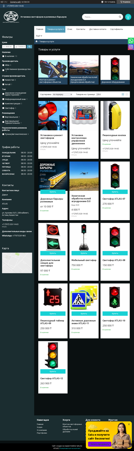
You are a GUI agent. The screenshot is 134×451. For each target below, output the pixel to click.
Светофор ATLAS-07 (114, 199)
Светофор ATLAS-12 (51, 378)
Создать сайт (15, 2)
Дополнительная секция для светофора (50, 263)
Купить (53, 192)
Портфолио (42, 433)
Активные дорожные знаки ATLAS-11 (84, 322)
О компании (42, 430)
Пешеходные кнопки (114, 135)
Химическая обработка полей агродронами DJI (81, 198)
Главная (39, 29)
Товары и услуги (54, 29)
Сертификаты (116, 29)
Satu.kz (79, 446)
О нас (69, 29)
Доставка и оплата (97, 29)
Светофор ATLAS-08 (114, 260)
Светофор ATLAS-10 (114, 320)
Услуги (39, 427)
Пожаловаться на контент (70, 448)
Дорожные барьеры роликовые (51, 200)
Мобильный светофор (84, 260)
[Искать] (120, 17)
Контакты (80, 29)
